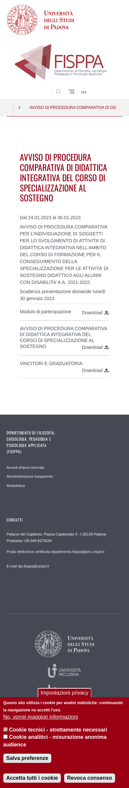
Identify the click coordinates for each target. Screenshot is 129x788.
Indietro (19, 107)
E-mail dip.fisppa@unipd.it (28, 566)
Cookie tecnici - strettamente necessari (58, 730)
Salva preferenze (27, 758)
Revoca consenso (89, 778)
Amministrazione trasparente (30, 476)
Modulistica (16, 486)
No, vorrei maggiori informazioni (40, 717)
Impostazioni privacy (65, 693)
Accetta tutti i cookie (32, 778)
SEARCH (111, 86)
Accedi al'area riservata (25, 467)
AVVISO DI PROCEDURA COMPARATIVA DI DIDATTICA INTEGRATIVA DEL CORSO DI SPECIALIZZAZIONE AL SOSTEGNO (72, 107)
